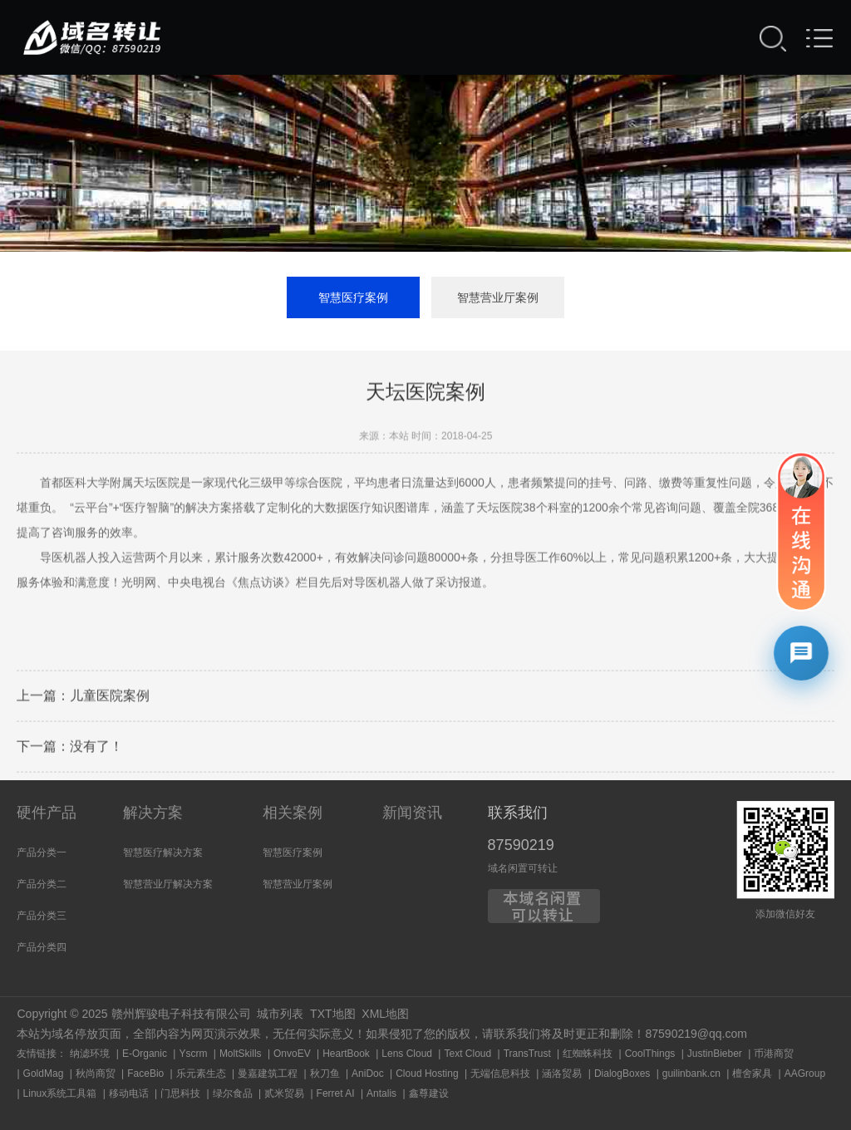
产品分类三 (41, 915)
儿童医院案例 (110, 697)
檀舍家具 (752, 1073)
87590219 (521, 845)
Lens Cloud (406, 1053)
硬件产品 (46, 812)
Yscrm (193, 1053)
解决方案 (153, 812)
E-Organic (144, 1053)
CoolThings (650, 1053)
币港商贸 (774, 1053)
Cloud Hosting (427, 1073)
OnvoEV (292, 1053)
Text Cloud (467, 1053)
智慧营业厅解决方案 (168, 884)
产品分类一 (41, 852)
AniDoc (368, 1073)
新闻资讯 (412, 812)
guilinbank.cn (691, 1073)
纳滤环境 (90, 1053)
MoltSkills (240, 1053)
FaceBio (145, 1073)
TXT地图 (332, 1013)
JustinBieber (714, 1053)
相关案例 (292, 812)
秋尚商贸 (96, 1073)
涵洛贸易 (562, 1073)
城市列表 (280, 1013)
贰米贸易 (284, 1093)
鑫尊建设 (429, 1093)
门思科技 (180, 1093)
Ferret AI (336, 1093)
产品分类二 (41, 884)
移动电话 (129, 1093)
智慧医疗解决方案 (163, 852)
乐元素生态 (201, 1073)
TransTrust (527, 1053)
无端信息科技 (500, 1073)
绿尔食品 (233, 1093)
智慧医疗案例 (353, 297)
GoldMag (43, 1073)
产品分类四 (41, 947)
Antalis (381, 1093)
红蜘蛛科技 (587, 1053)
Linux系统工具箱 (60, 1093)
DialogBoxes (622, 1073)
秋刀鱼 (325, 1073)
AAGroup (805, 1073)
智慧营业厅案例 (498, 297)
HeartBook (346, 1053)
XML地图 (385, 1013)
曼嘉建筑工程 (268, 1073)
